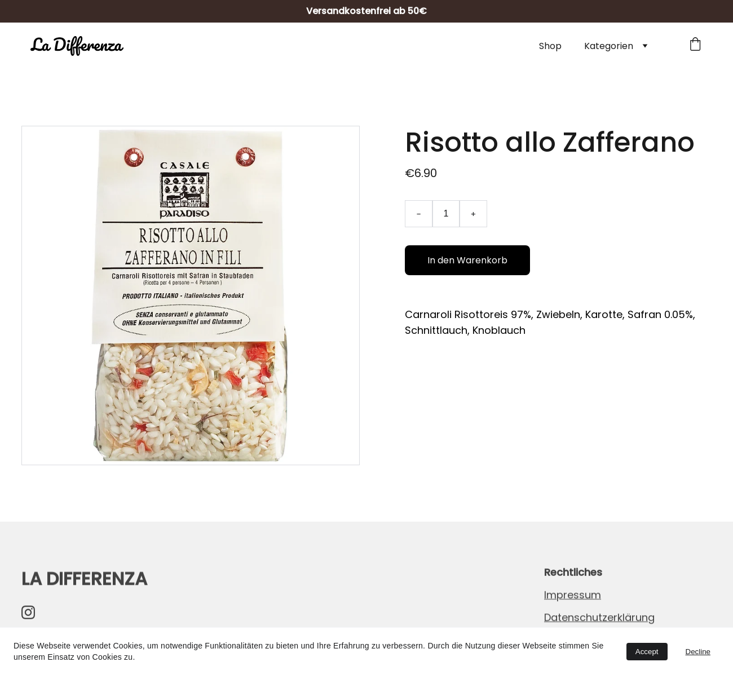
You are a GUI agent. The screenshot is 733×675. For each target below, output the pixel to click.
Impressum (572, 595)
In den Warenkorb (467, 260)
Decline (698, 651)
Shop (550, 45)
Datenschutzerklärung (599, 618)
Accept (647, 651)
